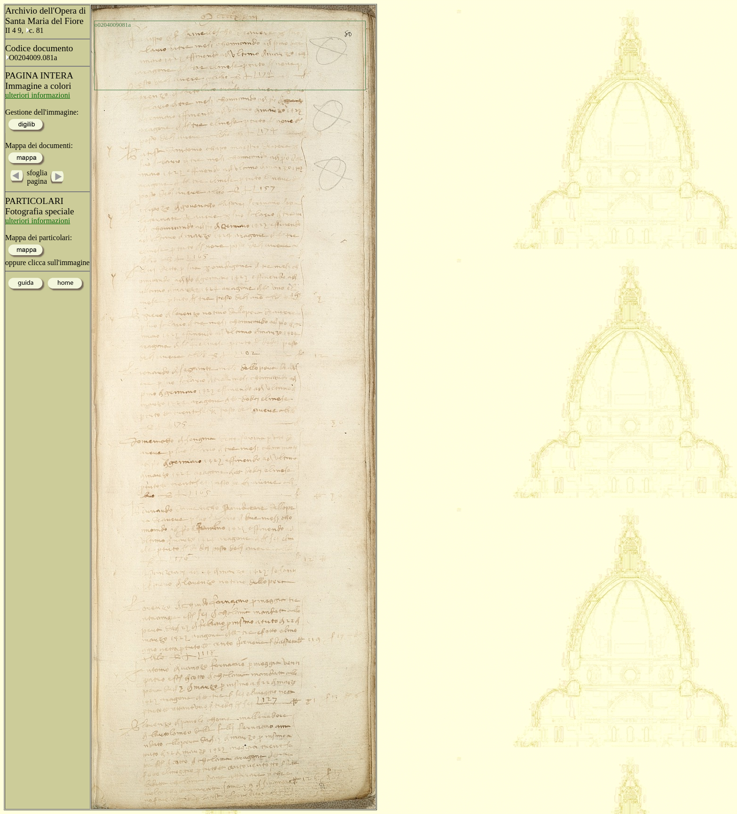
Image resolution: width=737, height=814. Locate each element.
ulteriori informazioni (37, 95)
